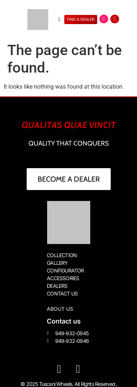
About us (60, 309)
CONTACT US (62, 293)
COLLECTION (62, 255)
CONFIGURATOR (65, 270)
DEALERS (57, 286)
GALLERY (57, 263)
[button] (59, 19)
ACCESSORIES (63, 278)
